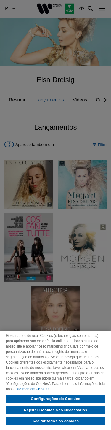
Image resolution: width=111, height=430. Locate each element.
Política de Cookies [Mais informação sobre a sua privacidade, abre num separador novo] (33, 389)
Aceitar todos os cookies (55, 421)
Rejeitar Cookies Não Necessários (55, 410)
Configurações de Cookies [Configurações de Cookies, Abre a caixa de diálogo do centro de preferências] (55, 398)
